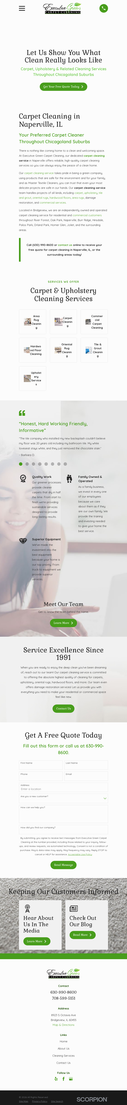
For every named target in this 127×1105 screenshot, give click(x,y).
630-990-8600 (63, 992)
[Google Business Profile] (71, 1079)
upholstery (90, 192)
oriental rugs (40, 197)
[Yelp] (56, 1079)
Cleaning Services (63, 1055)
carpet (79, 192)
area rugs (78, 197)
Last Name (72, 763)
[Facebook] (64, 1079)
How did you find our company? (38, 827)
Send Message (63, 865)
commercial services (53, 202)
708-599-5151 (63, 998)
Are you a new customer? (34, 796)
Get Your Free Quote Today (63, 86)
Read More (82, 935)
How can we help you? (33, 807)
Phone (24, 774)
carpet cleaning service (39, 173)
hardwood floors (60, 197)
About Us (63, 1048)
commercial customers (87, 215)
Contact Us (63, 708)
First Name (26, 763)
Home (63, 1041)
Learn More (63, 623)
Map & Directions (63, 1024)
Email (69, 774)
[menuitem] (23, 1101)
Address (25, 785)
